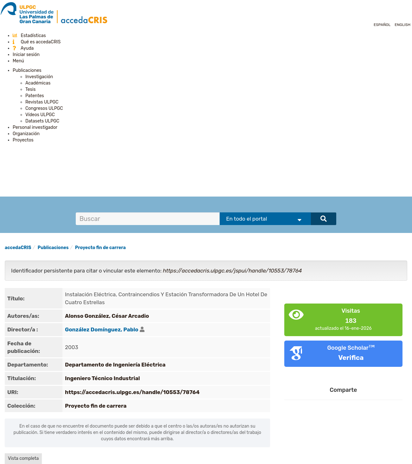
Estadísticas (29, 35)
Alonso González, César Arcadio (107, 316)
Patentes (34, 95)
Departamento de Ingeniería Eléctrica (115, 364)
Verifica (351, 357)
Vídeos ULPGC (40, 114)
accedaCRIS (18, 247)
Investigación (39, 76)
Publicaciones (27, 70)
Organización (26, 133)
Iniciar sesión (26, 54)
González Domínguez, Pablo (101, 329)
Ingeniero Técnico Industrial (102, 378)
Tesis (30, 89)
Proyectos (23, 140)
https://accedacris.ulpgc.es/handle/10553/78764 (132, 392)
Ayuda (23, 48)
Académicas (37, 83)
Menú (18, 61)
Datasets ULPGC (42, 121)
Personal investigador (35, 127)
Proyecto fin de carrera (100, 247)
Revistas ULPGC (41, 102)
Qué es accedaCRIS (37, 42)
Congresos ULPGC (44, 108)
